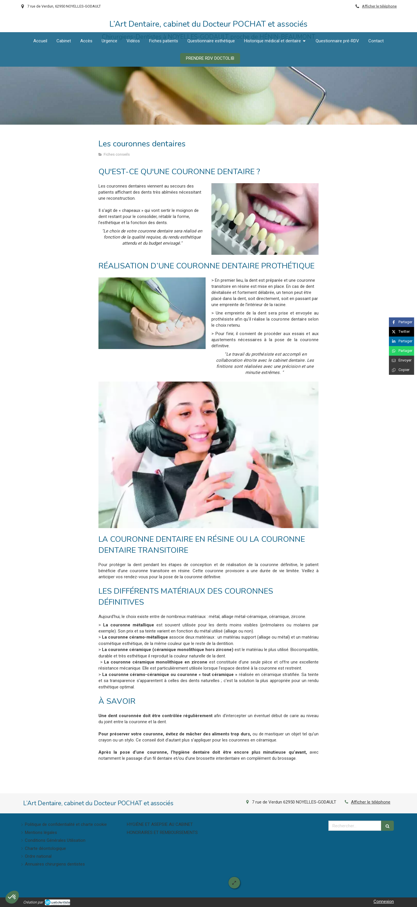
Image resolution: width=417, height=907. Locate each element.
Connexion (384, 901)
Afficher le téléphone (379, 6)
